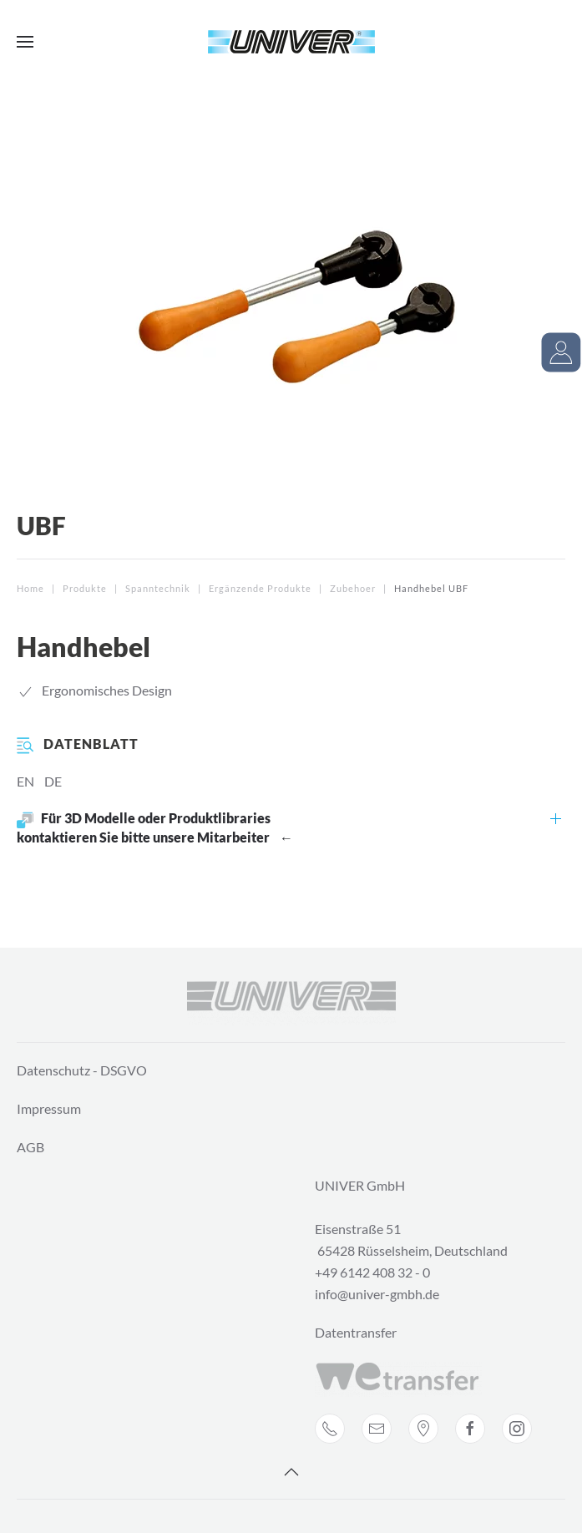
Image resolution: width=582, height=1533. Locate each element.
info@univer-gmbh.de (377, 1294)
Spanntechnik (157, 588)
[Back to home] (291, 41)
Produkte (85, 588)
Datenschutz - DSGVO (82, 1070)
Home (30, 588)
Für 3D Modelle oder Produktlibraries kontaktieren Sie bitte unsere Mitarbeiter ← (155, 827)
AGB (30, 1147)
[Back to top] (291, 1472)
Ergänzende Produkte (260, 588)
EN (25, 781)
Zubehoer (353, 588)
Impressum (49, 1108)
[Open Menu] (25, 41)
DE (53, 781)
